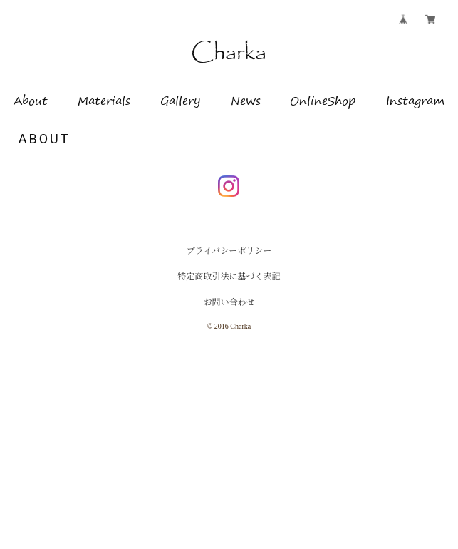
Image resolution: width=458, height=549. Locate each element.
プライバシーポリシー (229, 251)
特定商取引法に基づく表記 (228, 277)
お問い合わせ (228, 302)
